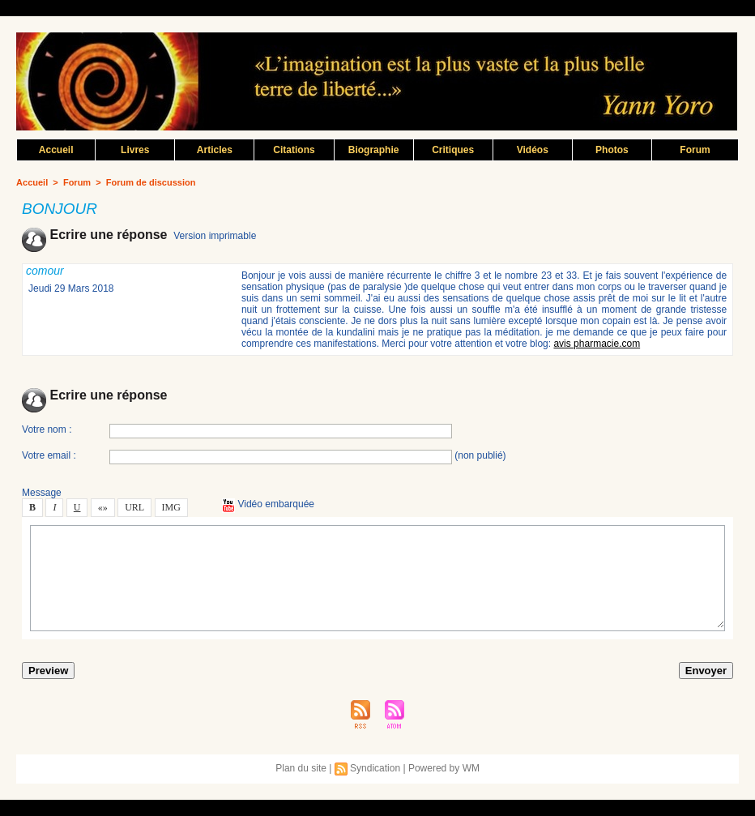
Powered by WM (444, 768)
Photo (612, 150)
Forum (695, 150)
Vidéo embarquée (268, 504)
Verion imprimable (214, 235)
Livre (135, 150)
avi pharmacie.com (596, 343)
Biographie (373, 150)
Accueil (56, 150)
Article (214, 150)
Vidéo (532, 150)
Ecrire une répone (94, 234)
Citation (293, 150)
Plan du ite (300, 768)
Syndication (375, 768)
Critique (453, 150)
